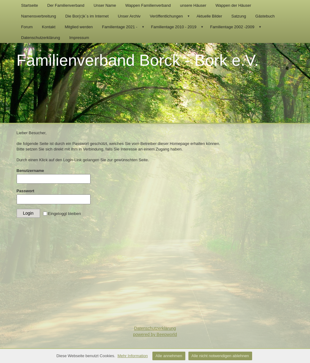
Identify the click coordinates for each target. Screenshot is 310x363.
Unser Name (105, 5)
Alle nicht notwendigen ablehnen (220, 355)
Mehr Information (133, 355)
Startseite (29, 5)
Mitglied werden (79, 27)
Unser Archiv (129, 16)
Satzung (238, 16)
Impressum (79, 37)
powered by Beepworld (155, 334)
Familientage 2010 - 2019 (178, 27)
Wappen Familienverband (148, 5)
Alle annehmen (168, 355)
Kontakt (48, 27)
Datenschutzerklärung (40, 37)
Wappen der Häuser (233, 5)
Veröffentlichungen (171, 16)
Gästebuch (265, 16)
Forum (27, 27)
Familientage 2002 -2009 (236, 27)
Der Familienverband (65, 5)
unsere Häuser (193, 5)
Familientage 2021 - (124, 27)
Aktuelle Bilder (209, 16)
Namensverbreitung (38, 16)
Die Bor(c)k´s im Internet (87, 16)
